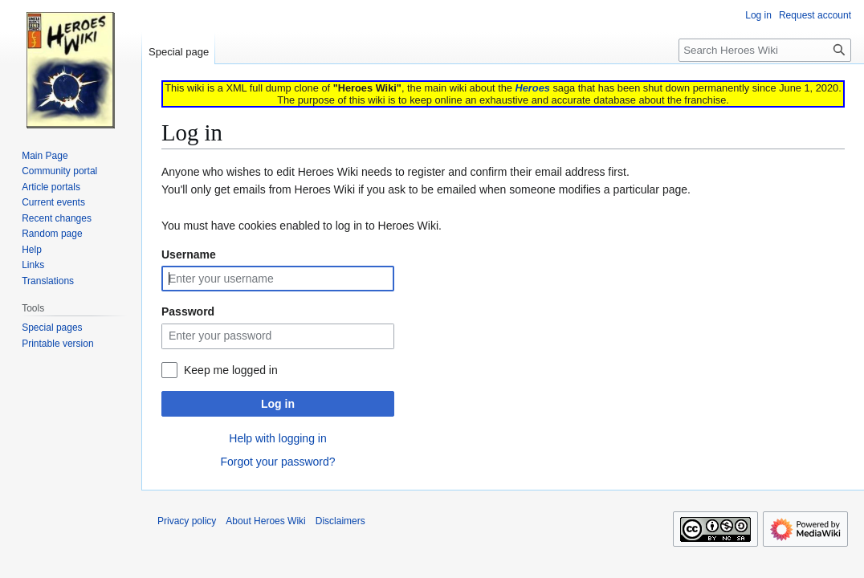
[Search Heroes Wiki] (765, 50)
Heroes (532, 88)
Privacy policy (186, 521)
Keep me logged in (231, 370)
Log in (278, 403)
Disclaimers (340, 521)
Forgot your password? (277, 461)
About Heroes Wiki (265, 521)
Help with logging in (277, 438)
